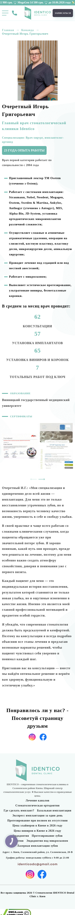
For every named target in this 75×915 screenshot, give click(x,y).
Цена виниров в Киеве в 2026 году (37, 830)
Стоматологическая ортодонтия (37, 805)
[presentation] (33, 479)
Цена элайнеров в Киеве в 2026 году (38, 825)
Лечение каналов (37, 800)
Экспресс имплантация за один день (37, 815)
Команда (27, 30)
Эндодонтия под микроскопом (47, 840)
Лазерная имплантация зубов (37, 845)
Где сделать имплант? (19, 810)
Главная (8, 30)
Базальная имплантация (54, 810)
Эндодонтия (20, 835)
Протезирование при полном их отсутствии (37, 820)
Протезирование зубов (47, 835)
